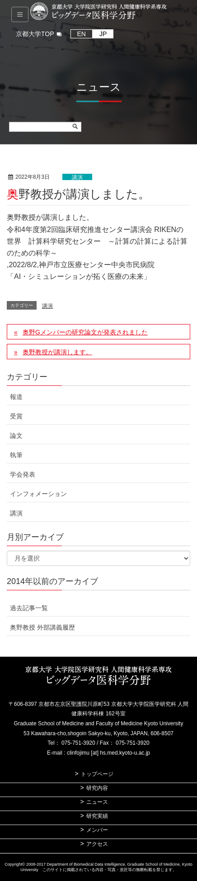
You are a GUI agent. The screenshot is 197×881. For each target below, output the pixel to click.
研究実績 (97, 816)
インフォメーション (38, 493)
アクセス (97, 844)
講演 (77, 177)
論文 (16, 435)
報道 (16, 396)
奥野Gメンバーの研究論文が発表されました (85, 332)
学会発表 (22, 474)
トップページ (97, 774)
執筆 (16, 455)
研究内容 (97, 788)
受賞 (16, 416)
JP (103, 33)
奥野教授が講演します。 (57, 352)
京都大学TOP (35, 33)
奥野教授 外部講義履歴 (42, 627)
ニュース (97, 802)
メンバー (97, 830)
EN (81, 33)
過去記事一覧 (29, 608)
